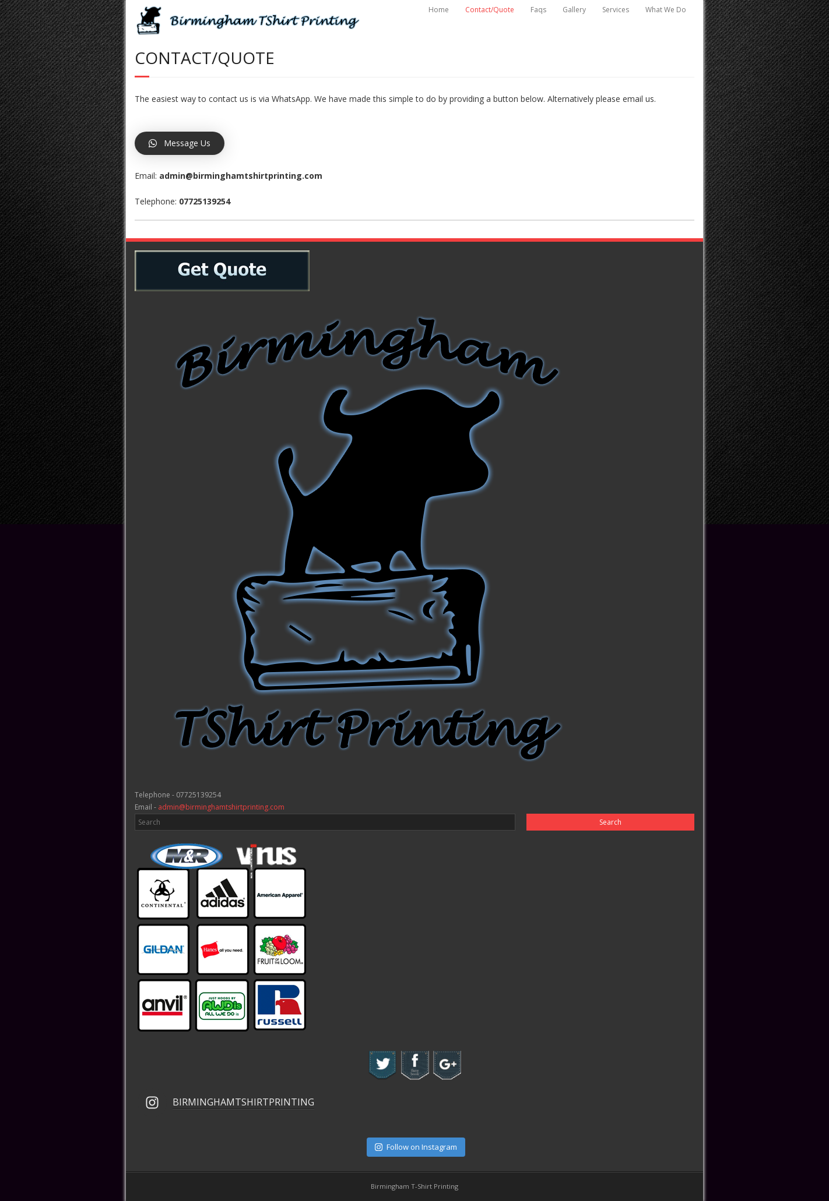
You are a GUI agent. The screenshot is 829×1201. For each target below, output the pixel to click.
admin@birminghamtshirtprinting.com (221, 807)
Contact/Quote (489, 10)
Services (615, 10)
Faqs (538, 10)
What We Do (665, 10)
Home (438, 10)
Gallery (574, 10)
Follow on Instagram (416, 1147)
